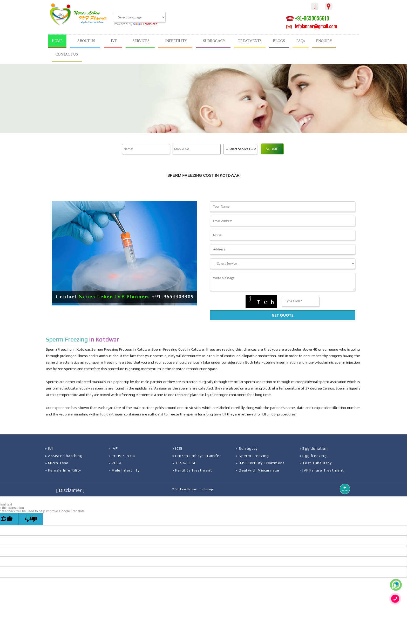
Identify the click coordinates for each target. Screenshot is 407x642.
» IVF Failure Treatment (322, 470)
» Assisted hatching (64, 456)
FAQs (300, 41)
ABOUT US (86, 41)
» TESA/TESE (184, 463)
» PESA (115, 463)
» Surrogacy (246, 448)
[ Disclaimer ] (70, 490)
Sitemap (207, 489)
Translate (145, 24)
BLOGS (279, 41)
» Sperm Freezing (252, 456)
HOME (57, 41)
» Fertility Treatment (192, 470)
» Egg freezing (313, 456)
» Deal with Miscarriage (258, 470)
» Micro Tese (57, 463)
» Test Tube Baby (316, 463)
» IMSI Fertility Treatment (260, 463)
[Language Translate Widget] (140, 17)
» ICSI (177, 448)
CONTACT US (67, 54)
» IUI (49, 448)
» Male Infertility (124, 470)
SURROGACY (214, 41)
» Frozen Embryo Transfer (196, 456)
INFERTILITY (176, 41)
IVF (114, 41)
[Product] (239, 149)
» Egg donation (314, 448)
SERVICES (141, 41)
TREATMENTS (250, 41)
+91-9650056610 (307, 18)
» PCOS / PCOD (122, 456)
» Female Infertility (63, 470)
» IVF (113, 448)
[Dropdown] (282, 263)
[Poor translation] (31, 519)
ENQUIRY (324, 41)
